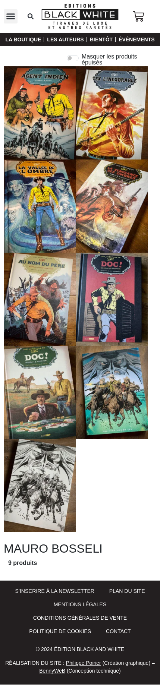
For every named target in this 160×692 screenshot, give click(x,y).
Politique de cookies (60, 631)
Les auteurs (65, 39)
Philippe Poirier (83, 663)
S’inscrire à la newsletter (54, 591)
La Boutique (23, 39)
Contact (118, 631)
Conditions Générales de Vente (80, 618)
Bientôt (101, 39)
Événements (136, 39)
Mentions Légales (80, 604)
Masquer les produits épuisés (109, 60)
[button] (11, 16)
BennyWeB (52, 671)
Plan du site (127, 591)
